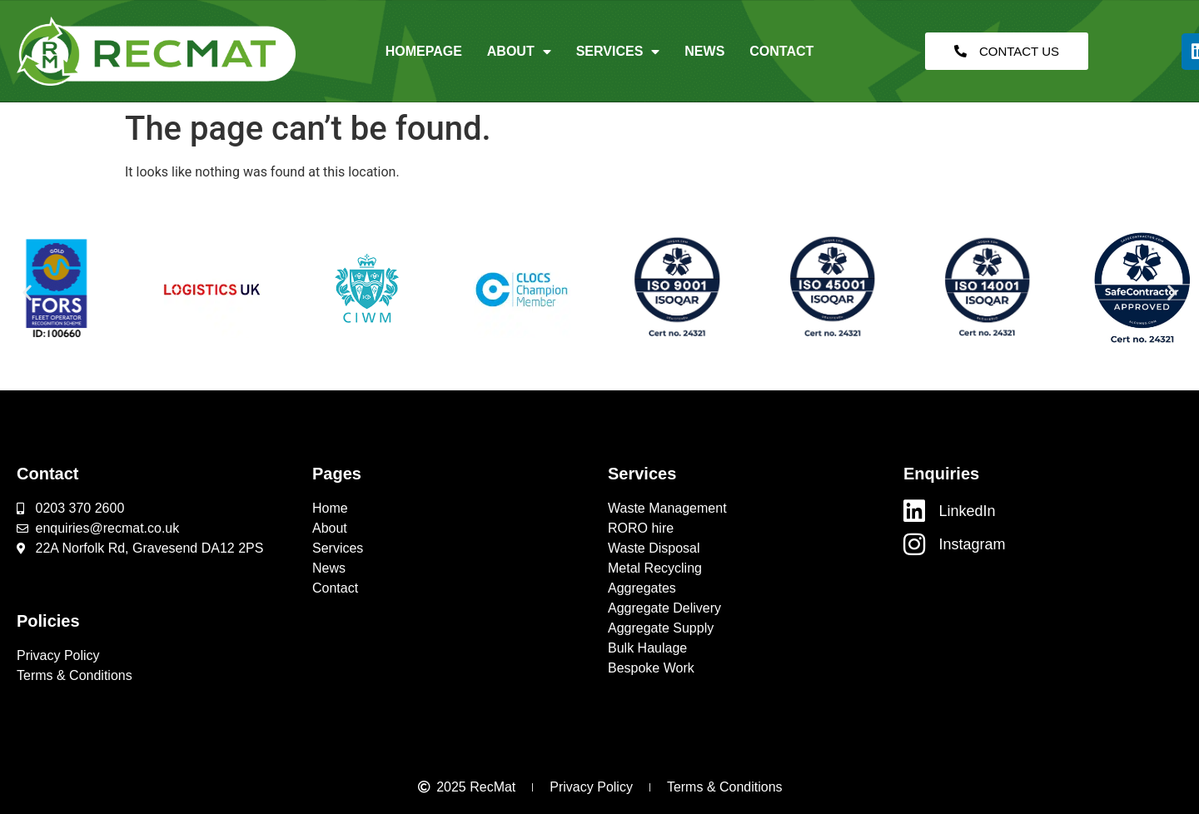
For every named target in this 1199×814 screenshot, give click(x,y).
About (519, 52)
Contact (781, 51)
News (704, 51)
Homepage (424, 51)
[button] (27, 292)
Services (618, 52)
